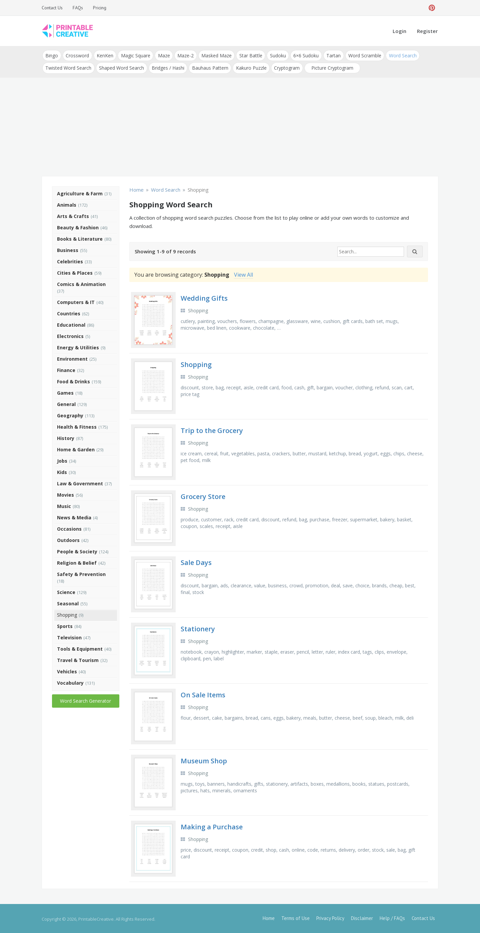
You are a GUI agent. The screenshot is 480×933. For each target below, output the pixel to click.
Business (67, 249)
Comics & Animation (81, 283)
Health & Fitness (77, 426)
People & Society (77, 550)
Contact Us (52, 8)
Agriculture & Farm (80, 192)
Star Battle (248, 55)
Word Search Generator (85, 700)
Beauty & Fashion (78, 226)
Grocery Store (203, 495)
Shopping (67, 614)
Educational (71, 324)
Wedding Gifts (204, 297)
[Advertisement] (240, 126)
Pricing (99, 8)
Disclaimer (362, 917)
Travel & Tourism (78, 659)
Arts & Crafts (73, 215)
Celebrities (70, 260)
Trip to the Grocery (212, 429)
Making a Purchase (212, 826)
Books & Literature (80, 238)
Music (64, 505)
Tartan (331, 55)
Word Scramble (361, 55)
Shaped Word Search (121, 67)
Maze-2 (184, 55)
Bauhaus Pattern (209, 67)
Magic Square (134, 55)
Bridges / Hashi (167, 67)
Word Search (399, 55)
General (66, 403)
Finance (66, 369)
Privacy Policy (330, 917)
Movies (65, 494)
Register (427, 31)
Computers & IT (76, 301)
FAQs (78, 8)
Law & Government (80, 482)
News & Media (74, 516)
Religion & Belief (77, 562)
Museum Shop (204, 760)
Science (66, 591)
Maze (163, 55)
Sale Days (196, 561)
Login (399, 31)
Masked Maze (215, 55)
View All (243, 274)
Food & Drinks (73, 380)
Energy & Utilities (78, 346)
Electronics (70, 335)
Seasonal (68, 602)
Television (69, 636)
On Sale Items (203, 693)
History (65, 437)
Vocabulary (70, 682)
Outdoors (68, 539)
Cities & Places (75, 272)
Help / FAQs (392, 917)
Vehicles (67, 670)
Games (65, 392)
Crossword (77, 55)
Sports (65, 625)
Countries (68, 312)
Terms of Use (295, 917)
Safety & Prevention (81, 573)
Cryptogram (285, 67)
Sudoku (276, 55)
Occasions (69, 528)
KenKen (104, 55)
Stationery (198, 627)
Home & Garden (76, 448)
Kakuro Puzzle (250, 67)
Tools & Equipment (80, 648)
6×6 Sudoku (303, 55)
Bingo (51, 55)
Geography (70, 414)
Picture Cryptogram (331, 67)
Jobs (62, 460)
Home (269, 917)
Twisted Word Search (68, 67)
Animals (66, 204)
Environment (72, 358)
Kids (62, 471)
